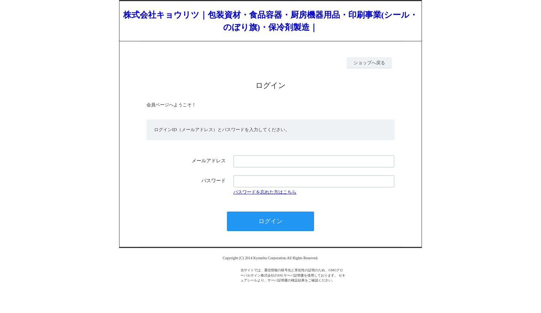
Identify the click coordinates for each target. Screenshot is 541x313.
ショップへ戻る (369, 62)
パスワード (213, 180)
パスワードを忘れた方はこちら (264, 192)
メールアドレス (209, 160)
